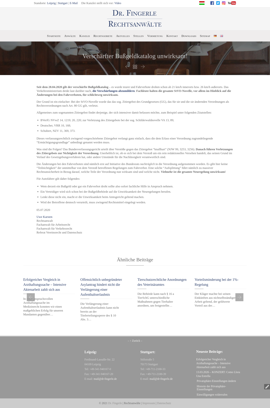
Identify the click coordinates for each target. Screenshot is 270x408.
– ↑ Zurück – (135, 340)
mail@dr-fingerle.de (105, 378)
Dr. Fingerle (115, 403)
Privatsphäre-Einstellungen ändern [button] (216, 380)
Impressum (148, 403)
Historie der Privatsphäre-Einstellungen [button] (211, 388)
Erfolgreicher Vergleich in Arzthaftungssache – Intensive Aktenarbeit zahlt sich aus (44, 284)
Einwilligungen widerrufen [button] (212, 394)
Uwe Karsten (44, 217)
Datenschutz (164, 403)
